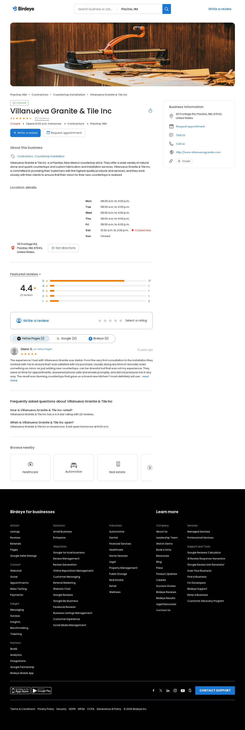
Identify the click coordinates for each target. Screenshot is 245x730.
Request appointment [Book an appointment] (64, 133)
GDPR (72, 708)
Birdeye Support (197, 588)
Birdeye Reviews (166, 592)
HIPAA (81, 708)
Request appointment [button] (190, 126)
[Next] (150, 468)
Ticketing (16, 633)
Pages (14, 549)
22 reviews (42, 118)
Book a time (163, 549)
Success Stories (166, 586)
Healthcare (116, 549)
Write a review (219, 9)
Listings (15, 531)
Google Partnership (22, 667)
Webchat (16, 570)
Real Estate (116, 579)
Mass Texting (18, 588)
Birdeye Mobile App (22, 673)
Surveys (15, 615)
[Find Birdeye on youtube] (183, 690)
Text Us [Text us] (180, 135)
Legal (112, 561)
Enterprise (59, 537)
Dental (113, 537)
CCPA (90, 708)
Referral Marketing (64, 582)
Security (61, 708)
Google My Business (65, 600)
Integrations (18, 660)
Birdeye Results (165, 598)
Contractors (40, 95)
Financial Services (120, 543)
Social (14, 576)
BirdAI (13, 648)
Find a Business (197, 576)
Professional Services (200, 537)
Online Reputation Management (73, 570)
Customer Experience (66, 619)
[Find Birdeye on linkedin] (168, 690)
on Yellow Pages (43, 349)
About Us (161, 531)
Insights (15, 621)
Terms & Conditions (22, 708)
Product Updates (166, 573)
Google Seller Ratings (23, 555)
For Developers (196, 582)
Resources (162, 555)
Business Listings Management (72, 613)
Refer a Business (197, 594)
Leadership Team (167, 537)
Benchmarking (19, 627)
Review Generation (65, 564)
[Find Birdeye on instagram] (175, 690)
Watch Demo (164, 543)
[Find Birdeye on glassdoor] (190, 690)
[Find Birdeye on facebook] (153, 690)
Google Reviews (63, 594)
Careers (161, 579)
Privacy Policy (46, 708)
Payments (16, 594)
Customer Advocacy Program (205, 600)
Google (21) (66, 339)
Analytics (16, 654)
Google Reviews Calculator (204, 552)
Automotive (116, 531)
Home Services (118, 555)
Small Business (62, 531)
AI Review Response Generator (206, 558)
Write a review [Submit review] (25, 133)
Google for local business (69, 552)
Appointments (19, 582)
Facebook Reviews (64, 606)
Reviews (15, 537)
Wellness (115, 592)
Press (159, 567)
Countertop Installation (69, 95)
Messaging (17, 609)
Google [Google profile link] (184, 161)
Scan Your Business (199, 570)
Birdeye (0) (98, 339)
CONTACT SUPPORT (215, 690)
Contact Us (163, 610)
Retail (112, 586)
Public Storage (118, 573)
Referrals (15, 543)
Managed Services (198, 531)
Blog (159, 561)
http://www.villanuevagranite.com (198, 152)
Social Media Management (69, 625)
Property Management (123, 567)
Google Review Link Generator (205, 564)
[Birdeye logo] (24, 9)
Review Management (66, 558)
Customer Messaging (66, 576)
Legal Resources (166, 604)
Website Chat (62, 588)
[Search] (166, 9)
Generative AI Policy (109, 708)
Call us (180, 144)
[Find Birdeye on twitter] (160, 690)
